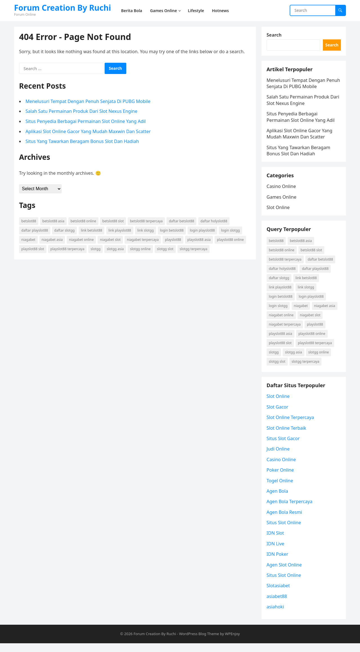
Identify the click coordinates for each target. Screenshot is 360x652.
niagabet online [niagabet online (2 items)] (81, 240)
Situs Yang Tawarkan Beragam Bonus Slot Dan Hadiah (83, 142)
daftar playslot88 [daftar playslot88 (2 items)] (35, 230)
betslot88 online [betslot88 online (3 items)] (84, 221)
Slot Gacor (278, 415)
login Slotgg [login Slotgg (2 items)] (231, 230)
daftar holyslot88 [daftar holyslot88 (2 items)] (214, 221)
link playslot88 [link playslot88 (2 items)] (120, 230)
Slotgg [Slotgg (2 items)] (96, 249)
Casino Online (281, 191)
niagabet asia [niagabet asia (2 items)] (52, 240)
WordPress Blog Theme (199, 642)
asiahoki (276, 615)
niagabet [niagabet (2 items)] (29, 240)
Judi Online (278, 457)
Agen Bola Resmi (285, 520)
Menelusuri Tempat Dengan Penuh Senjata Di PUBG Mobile (88, 102)
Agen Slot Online (284, 573)
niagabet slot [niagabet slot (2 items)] (111, 240)
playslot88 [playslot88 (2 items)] (174, 240)
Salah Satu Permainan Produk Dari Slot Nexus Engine (82, 112)
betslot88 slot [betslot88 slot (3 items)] (113, 221)
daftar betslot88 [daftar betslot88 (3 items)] (182, 221)
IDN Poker (278, 562)
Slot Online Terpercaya (291, 425)
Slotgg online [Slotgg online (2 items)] (140, 249)
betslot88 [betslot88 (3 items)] (29, 221)
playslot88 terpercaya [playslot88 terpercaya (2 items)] (68, 249)
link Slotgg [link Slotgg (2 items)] (146, 230)
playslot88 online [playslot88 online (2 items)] (230, 240)
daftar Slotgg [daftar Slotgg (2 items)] (65, 230)
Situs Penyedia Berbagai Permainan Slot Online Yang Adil (86, 122)
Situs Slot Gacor (283, 446)
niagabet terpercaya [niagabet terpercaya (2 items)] (143, 240)
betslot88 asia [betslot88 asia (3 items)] (54, 221)
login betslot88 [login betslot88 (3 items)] (172, 230)
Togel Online (280, 488)
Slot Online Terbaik (287, 436)
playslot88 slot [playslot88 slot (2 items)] (33, 249)
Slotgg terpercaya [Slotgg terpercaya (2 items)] (194, 249)
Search (274, 35)
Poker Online (280, 478)
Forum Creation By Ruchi (62, 8)
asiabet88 (277, 604)
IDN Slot (276, 541)
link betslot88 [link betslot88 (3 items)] (92, 230)
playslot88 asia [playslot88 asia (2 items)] (199, 240)
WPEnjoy (232, 642)
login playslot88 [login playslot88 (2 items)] (202, 230)
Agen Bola (278, 499)
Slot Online (278, 212)
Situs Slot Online (284, 531)
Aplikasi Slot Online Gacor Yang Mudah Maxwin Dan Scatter (88, 132)
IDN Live (276, 552)
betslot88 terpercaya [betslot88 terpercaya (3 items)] (146, 221)
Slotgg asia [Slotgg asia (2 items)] (116, 249)
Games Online (282, 201)
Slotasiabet (279, 594)
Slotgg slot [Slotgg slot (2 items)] (166, 249)
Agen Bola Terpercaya (290, 510)
